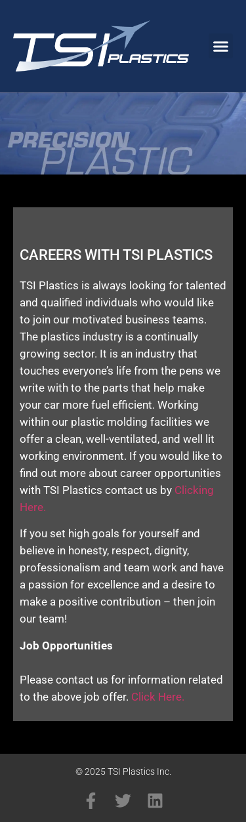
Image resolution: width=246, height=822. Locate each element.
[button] (221, 45)
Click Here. (157, 696)
